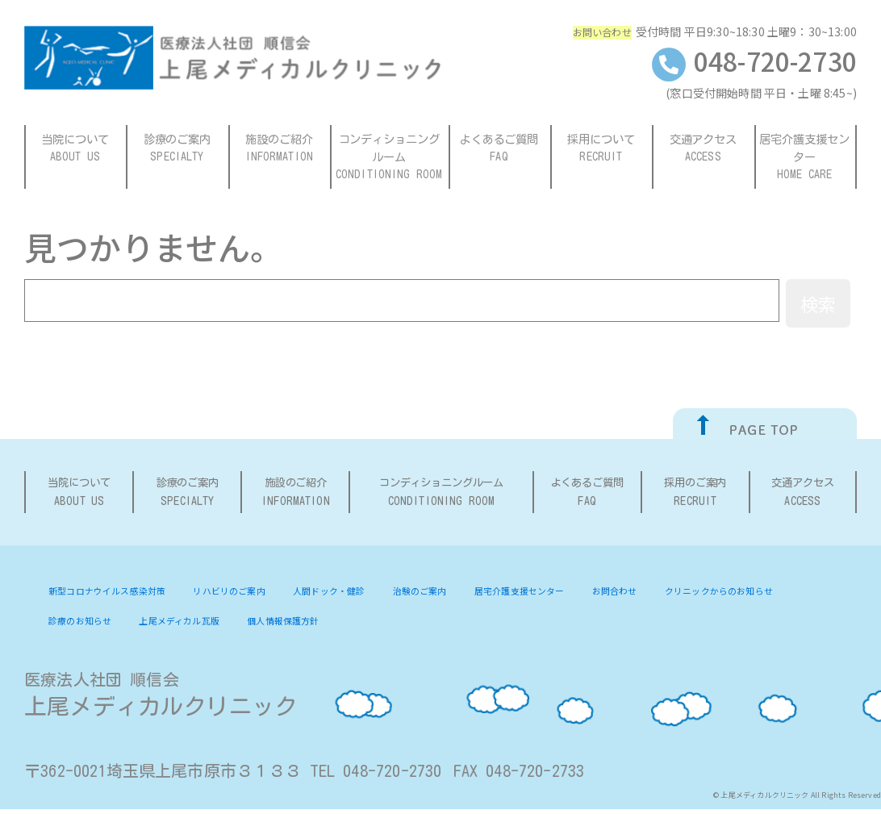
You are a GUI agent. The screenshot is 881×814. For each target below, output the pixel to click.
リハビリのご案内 (256, 594)
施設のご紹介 (280, 148)
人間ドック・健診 (369, 594)
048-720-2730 (754, 60)
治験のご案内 (471, 594)
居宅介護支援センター (805, 157)
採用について (602, 148)
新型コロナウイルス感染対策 (117, 594)
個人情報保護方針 (470, 624)
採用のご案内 (695, 495)
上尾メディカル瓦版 (353, 624)
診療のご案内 (177, 148)
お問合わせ (691, 594)
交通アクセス (703, 148)
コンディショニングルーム (390, 157)
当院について (76, 148)
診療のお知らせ (240, 624)
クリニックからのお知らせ (112, 624)
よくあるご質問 (500, 148)
